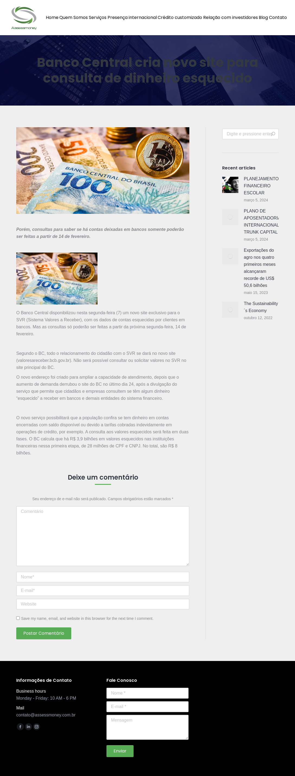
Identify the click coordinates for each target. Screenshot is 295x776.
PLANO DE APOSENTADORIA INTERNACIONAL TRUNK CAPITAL (262, 221)
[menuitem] (52, 17)
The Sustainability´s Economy (261, 307)
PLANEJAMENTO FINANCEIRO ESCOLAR (261, 185)
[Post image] (230, 185)
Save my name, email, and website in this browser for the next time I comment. (87, 618)
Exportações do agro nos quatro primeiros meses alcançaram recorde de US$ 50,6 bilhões (259, 268)
